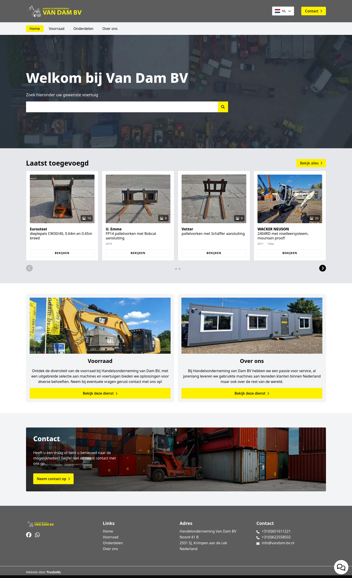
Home (35, 28)
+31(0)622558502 (276, 537)
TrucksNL (53, 572)
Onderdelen (83, 28)
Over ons (110, 28)
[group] (62, 216)
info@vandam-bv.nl (278, 542)
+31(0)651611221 (276, 531)
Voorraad (56, 28)
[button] (29, 268)
